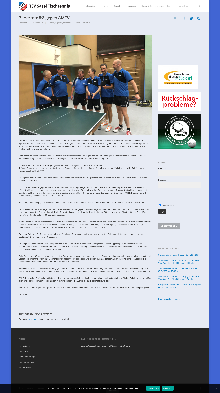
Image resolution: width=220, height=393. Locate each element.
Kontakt (171, 6)
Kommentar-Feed (26, 362)
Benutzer (162, 168)
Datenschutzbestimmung (169, 299)
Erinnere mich (166, 205)
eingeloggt (32, 319)
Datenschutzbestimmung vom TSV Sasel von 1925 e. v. (105, 346)
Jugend (118, 6)
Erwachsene (132, 6)
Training (106, 6)
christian (25, 23)
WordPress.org (25, 367)
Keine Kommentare (83, 23)
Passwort (162, 180)
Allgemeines (92, 6)
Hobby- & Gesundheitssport (152, 6)
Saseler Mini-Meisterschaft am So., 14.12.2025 (179, 255)
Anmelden (184, 6)
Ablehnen (167, 388)
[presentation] (181, 196)
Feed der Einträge (27, 356)
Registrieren (24, 346)
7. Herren (50, 23)
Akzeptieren (153, 388)
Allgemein (58, 23)
